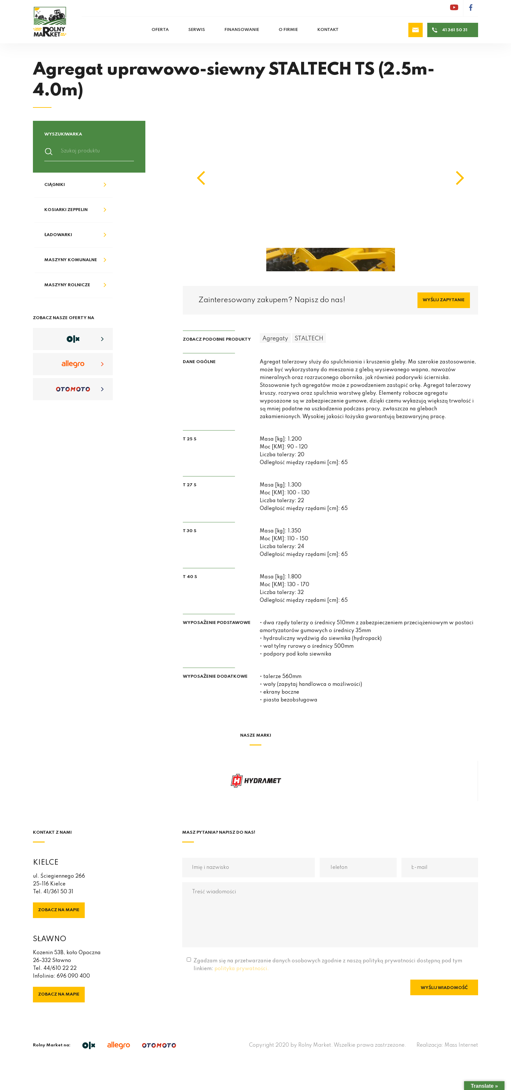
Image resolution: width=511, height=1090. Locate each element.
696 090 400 (73, 976)
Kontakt (328, 30)
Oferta (160, 30)
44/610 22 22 (60, 968)
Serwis (196, 30)
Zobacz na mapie (59, 910)
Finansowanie (242, 30)
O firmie (288, 30)
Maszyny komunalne (70, 260)
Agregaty (275, 339)
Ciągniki (54, 185)
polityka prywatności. (241, 968)
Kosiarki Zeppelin (66, 210)
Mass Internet (461, 1045)
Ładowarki (58, 235)
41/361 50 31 (58, 892)
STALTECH (309, 339)
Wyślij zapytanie (444, 300)
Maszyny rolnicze (67, 285)
